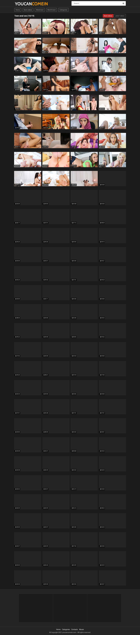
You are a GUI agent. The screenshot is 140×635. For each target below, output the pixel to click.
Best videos (28, 10)
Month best (51, 10)
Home (18, 10)
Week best (40, 10)
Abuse (81, 629)
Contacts (74, 629)
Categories (63, 10)
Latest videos (120, 16)
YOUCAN (21, 3)
